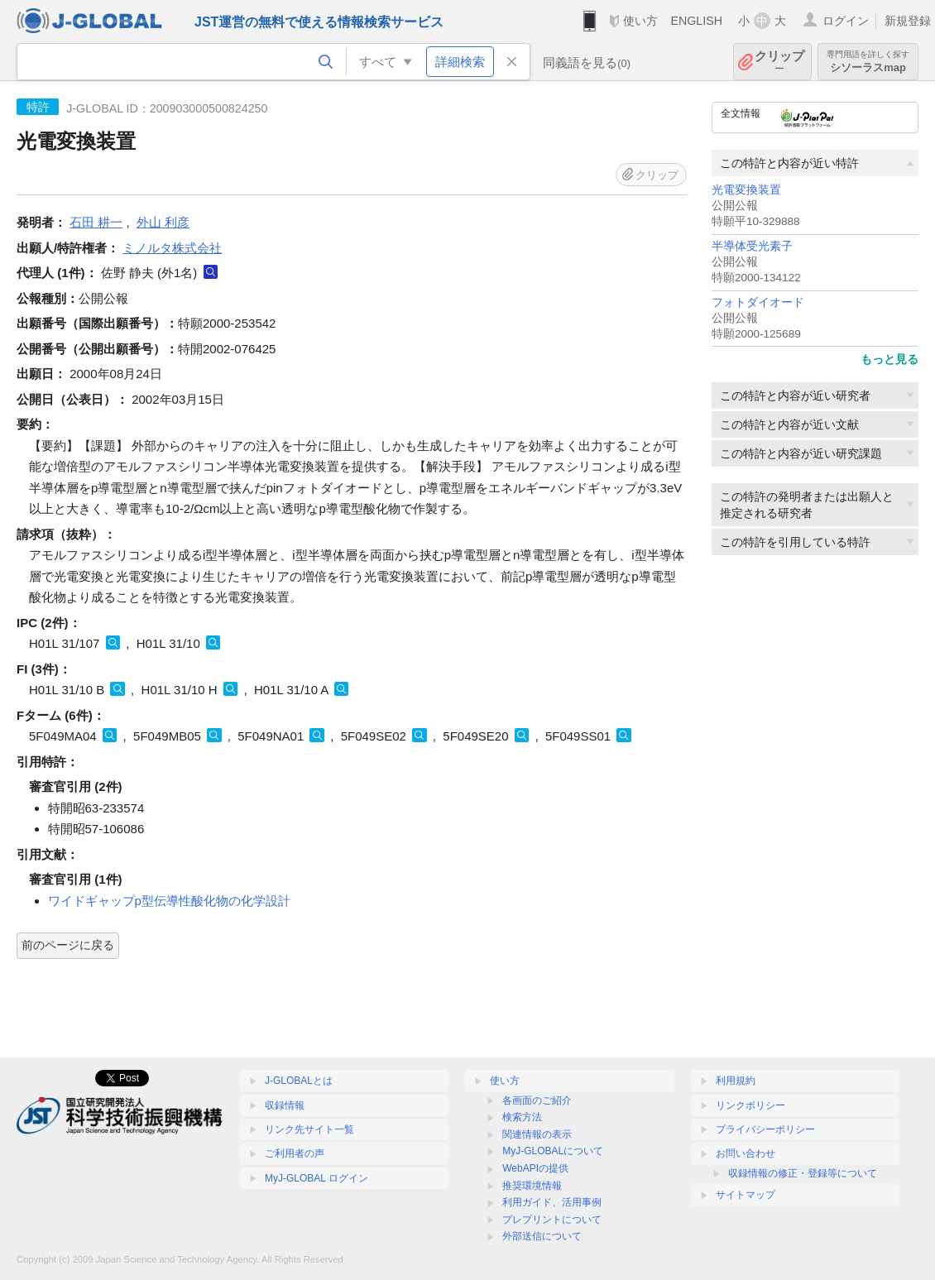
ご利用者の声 (294, 1153)
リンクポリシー (750, 1105)
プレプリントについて (552, 1219)
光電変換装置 (746, 190)
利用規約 (735, 1080)
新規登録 (908, 20)
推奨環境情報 (532, 1185)
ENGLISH (696, 20)
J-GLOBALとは (299, 1080)
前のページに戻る (68, 945)
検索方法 (522, 1117)
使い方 (640, 20)
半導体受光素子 (752, 246)
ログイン (845, 20)
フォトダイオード (758, 302)
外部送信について (542, 1236)
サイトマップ (745, 1195)
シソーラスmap (868, 62)
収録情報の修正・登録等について (802, 1173)
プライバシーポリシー (765, 1129)
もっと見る (889, 359)
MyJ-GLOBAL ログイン (316, 1178)
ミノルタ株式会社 (172, 248)
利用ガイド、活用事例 (552, 1202)
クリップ (779, 61)
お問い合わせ (745, 1153)
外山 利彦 (163, 222)
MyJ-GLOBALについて (552, 1151)
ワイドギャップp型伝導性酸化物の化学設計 (169, 901)
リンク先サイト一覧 (309, 1129)
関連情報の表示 (537, 1134)
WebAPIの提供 (535, 1168)
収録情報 (284, 1105)
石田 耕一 (96, 222)
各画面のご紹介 (537, 1100)
